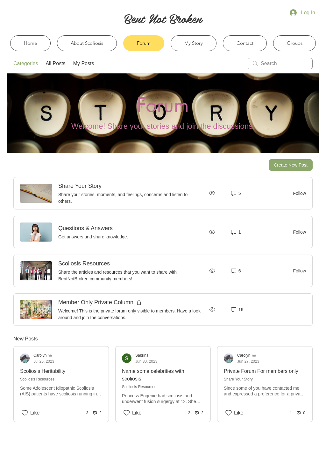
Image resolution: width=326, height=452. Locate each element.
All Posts (55, 63)
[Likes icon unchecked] (25, 413)
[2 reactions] (185, 413)
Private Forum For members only (261, 371)
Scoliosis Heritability (42, 371)
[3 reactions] (84, 413)
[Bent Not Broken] (162, 18)
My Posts (83, 63)
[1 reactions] (287, 413)
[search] (280, 63)
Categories (25, 63)
